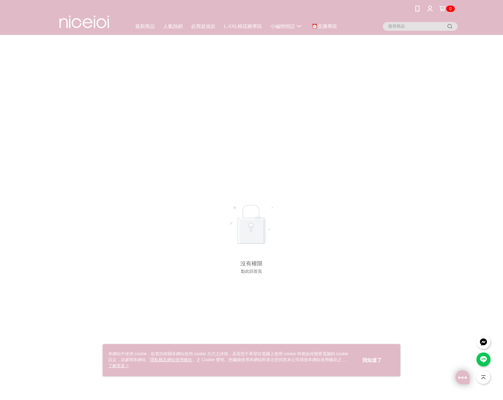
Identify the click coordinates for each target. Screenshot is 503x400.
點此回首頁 (251, 271)
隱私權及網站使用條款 (171, 359)
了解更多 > (118, 365)
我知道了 (372, 360)
